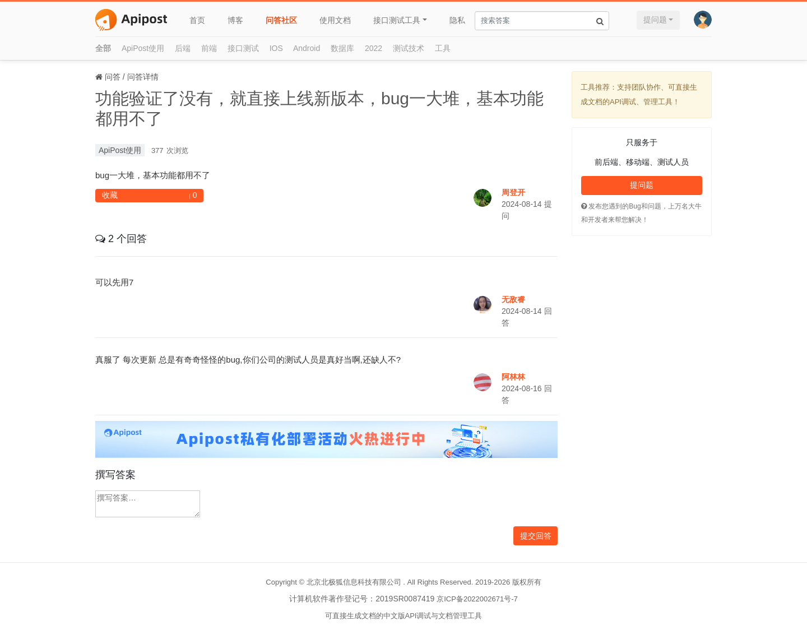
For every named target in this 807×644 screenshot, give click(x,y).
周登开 (513, 192)
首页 (197, 20)
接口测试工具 (396, 20)
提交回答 (535, 535)
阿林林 (513, 376)
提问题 (655, 19)
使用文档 (335, 20)
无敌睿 (513, 299)
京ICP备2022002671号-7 (477, 599)
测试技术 (408, 48)
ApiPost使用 (143, 48)
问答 (112, 76)
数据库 (342, 48)
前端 (209, 48)
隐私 (457, 20)
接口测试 (243, 48)
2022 (373, 48)
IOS (276, 48)
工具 (443, 48)
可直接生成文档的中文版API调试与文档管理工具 (404, 615)
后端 (183, 48)
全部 (103, 48)
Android (306, 48)
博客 (235, 20)
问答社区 (281, 20)
